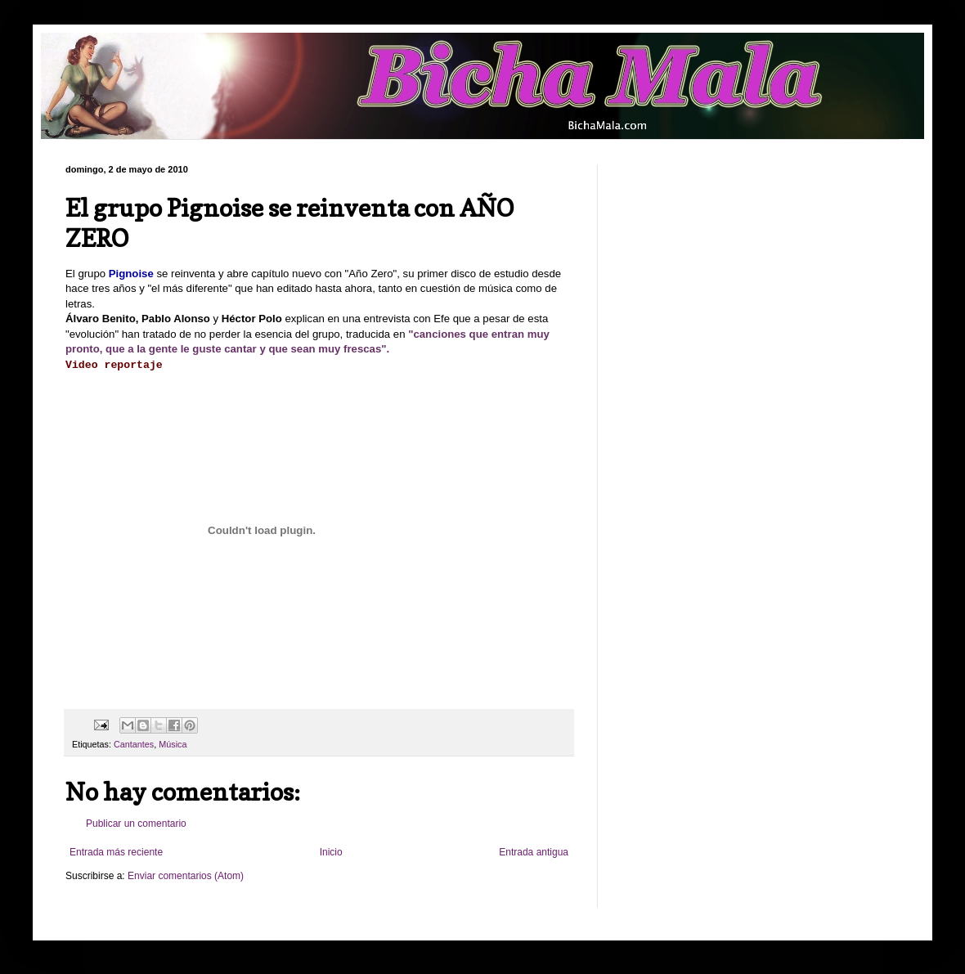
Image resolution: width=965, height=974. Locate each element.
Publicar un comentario (136, 823)
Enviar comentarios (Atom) (186, 876)
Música (172, 744)
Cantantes (134, 744)
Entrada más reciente (116, 852)
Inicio (331, 852)
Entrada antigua (533, 852)
